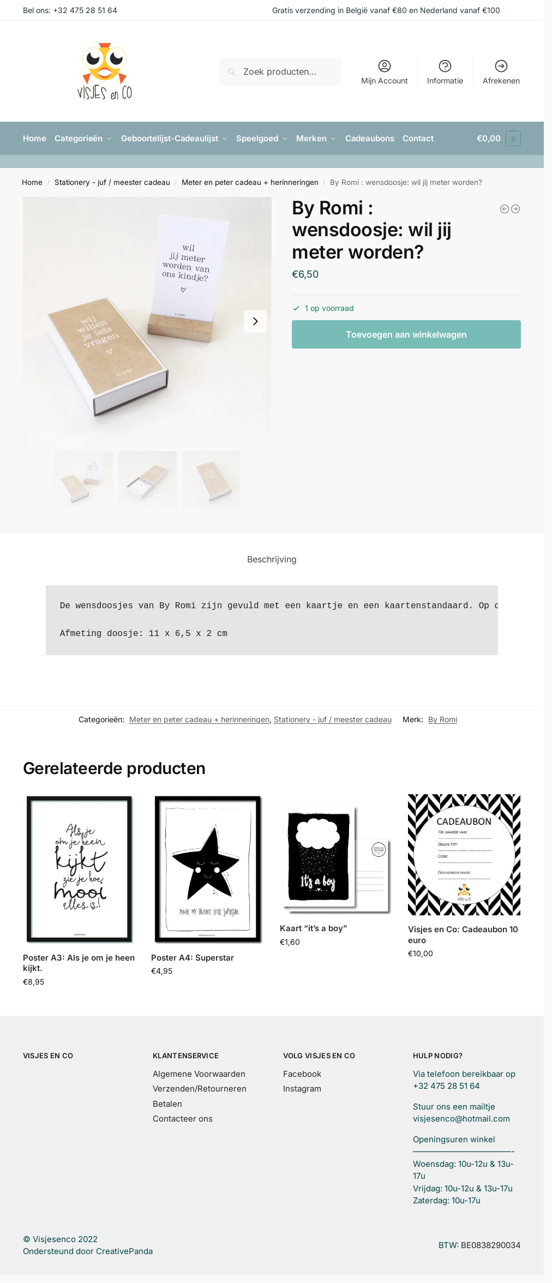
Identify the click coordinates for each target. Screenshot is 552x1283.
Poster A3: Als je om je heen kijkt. (79, 963)
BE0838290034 (491, 1245)
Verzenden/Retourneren (200, 1088)
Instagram (302, 1088)
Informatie (445, 71)
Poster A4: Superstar (192, 957)
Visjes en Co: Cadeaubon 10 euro (463, 934)
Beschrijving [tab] (272, 559)
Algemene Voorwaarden (199, 1074)
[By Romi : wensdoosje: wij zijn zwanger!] (515, 208)
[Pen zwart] (504, 208)
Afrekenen (501, 71)
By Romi (442, 718)
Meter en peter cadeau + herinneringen (250, 182)
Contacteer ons (183, 1118)
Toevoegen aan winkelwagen (406, 334)
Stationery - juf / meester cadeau (112, 182)
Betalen (167, 1104)
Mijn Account (384, 71)
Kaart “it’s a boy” (313, 928)
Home (32, 182)
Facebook (302, 1074)
